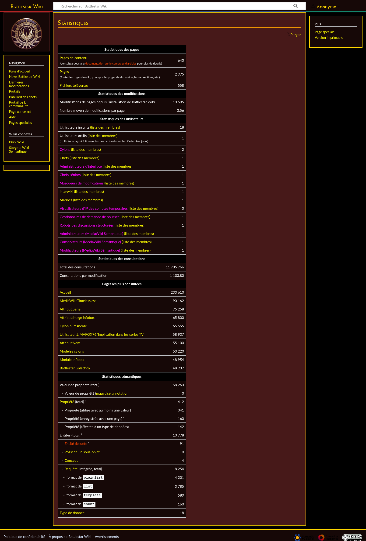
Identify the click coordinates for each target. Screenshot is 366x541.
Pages (64, 71)
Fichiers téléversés (74, 85)
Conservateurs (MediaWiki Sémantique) (90, 242)
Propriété (67, 402)
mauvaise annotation (112, 393)
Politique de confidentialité (24, 535)
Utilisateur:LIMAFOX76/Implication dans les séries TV (102, 334)
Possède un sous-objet (82, 452)
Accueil (65, 292)
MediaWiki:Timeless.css (78, 301)
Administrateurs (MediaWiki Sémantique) (91, 233)
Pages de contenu (73, 58)
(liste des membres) (105, 127)
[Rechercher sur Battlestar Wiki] (179, 6)
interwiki (66, 191)
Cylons (65, 149)
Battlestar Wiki (27, 6)
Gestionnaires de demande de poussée (90, 217)
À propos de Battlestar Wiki (70, 535)
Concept (71, 460)
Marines (66, 200)
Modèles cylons (72, 351)
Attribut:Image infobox (77, 317)
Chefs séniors (70, 175)
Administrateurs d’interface (81, 166)
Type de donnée (72, 511)
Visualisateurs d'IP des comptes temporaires (94, 208)
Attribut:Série (70, 309)
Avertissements (107, 535)
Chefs (64, 158)
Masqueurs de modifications (81, 183)
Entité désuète (76, 443)
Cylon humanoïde (73, 326)
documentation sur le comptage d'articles (110, 63)
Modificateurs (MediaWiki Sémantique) (90, 250)
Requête (71, 469)
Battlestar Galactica (75, 368)
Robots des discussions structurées (87, 225)
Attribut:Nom (70, 343)
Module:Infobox (72, 359)
